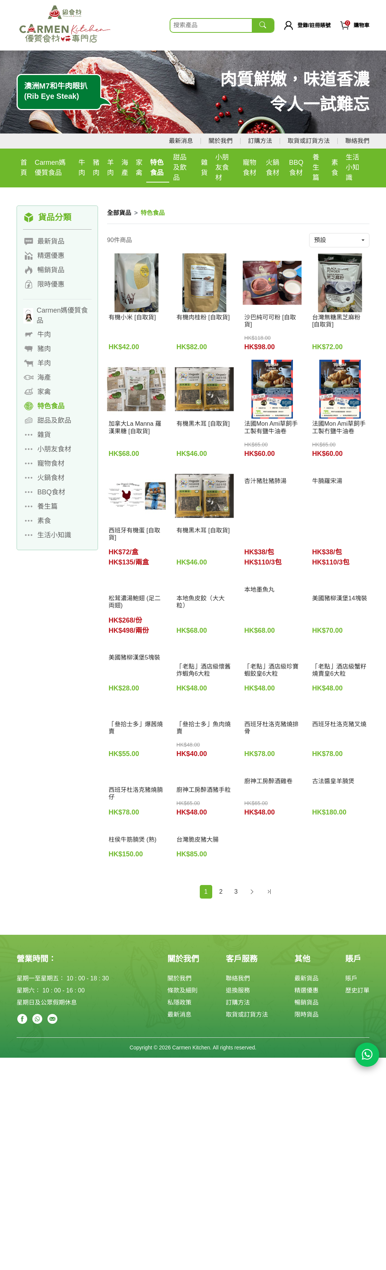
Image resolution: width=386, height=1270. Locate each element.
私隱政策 (179, 1002)
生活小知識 (352, 167)
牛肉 (81, 167)
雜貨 (204, 167)
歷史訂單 (357, 990)
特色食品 (157, 167)
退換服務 (238, 990)
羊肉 (110, 167)
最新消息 (181, 141)
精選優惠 (306, 990)
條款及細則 (182, 990)
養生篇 (315, 167)
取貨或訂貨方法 (309, 141)
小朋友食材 (222, 167)
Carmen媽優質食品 (50, 167)
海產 (124, 167)
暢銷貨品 (306, 1002)
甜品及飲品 (180, 167)
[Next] (252, 892)
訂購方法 (260, 141)
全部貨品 (119, 213)
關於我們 (220, 141)
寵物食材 (249, 167)
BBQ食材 (296, 167)
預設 (320, 240)
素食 (334, 167)
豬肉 (96, 167)
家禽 (139, 167)
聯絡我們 (357, 141)
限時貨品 (306, 1014)
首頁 (23, 167)
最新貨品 (306, 978)
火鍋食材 (272, 167)
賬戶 (351, 978)
